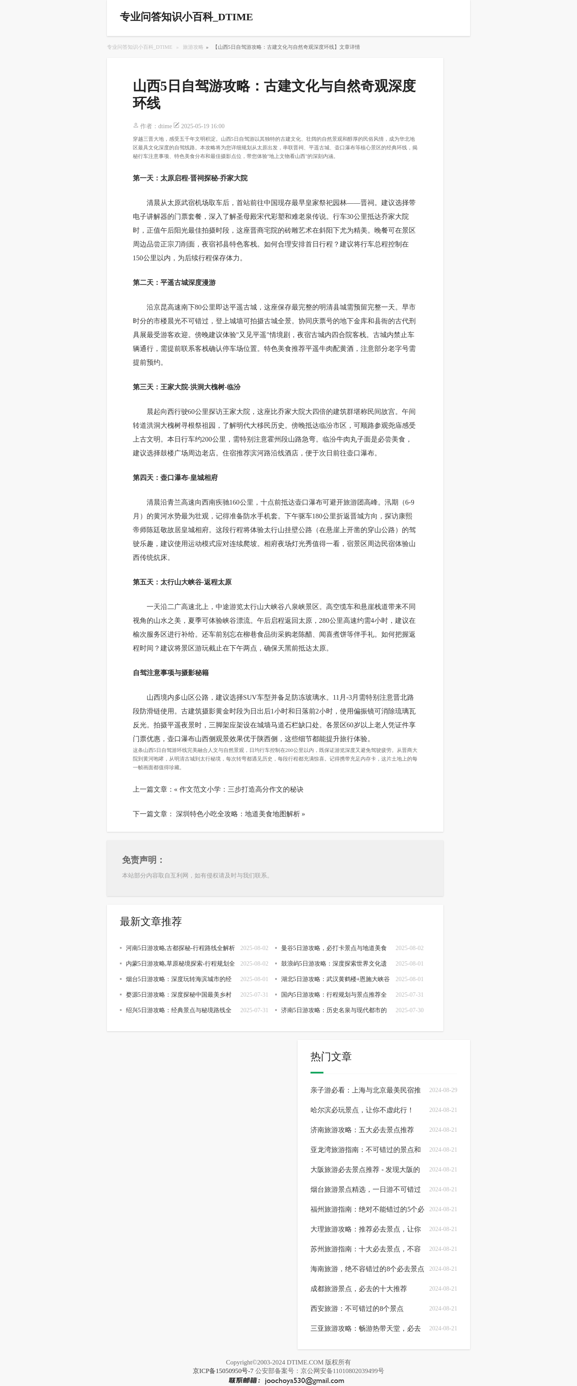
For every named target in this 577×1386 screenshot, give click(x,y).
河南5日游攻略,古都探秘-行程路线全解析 (180, 948)
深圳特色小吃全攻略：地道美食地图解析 (238, 814)
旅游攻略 (193, 47)
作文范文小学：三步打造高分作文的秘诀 (241, 789)
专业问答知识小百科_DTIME (139, 47)
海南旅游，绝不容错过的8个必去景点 (367, 1268)
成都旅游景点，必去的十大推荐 (358, 1288)
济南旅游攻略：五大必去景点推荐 (362, 1129)
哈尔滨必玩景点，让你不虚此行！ (362, 1110)
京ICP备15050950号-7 (223, 1370)
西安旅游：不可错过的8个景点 (357, 1308)
